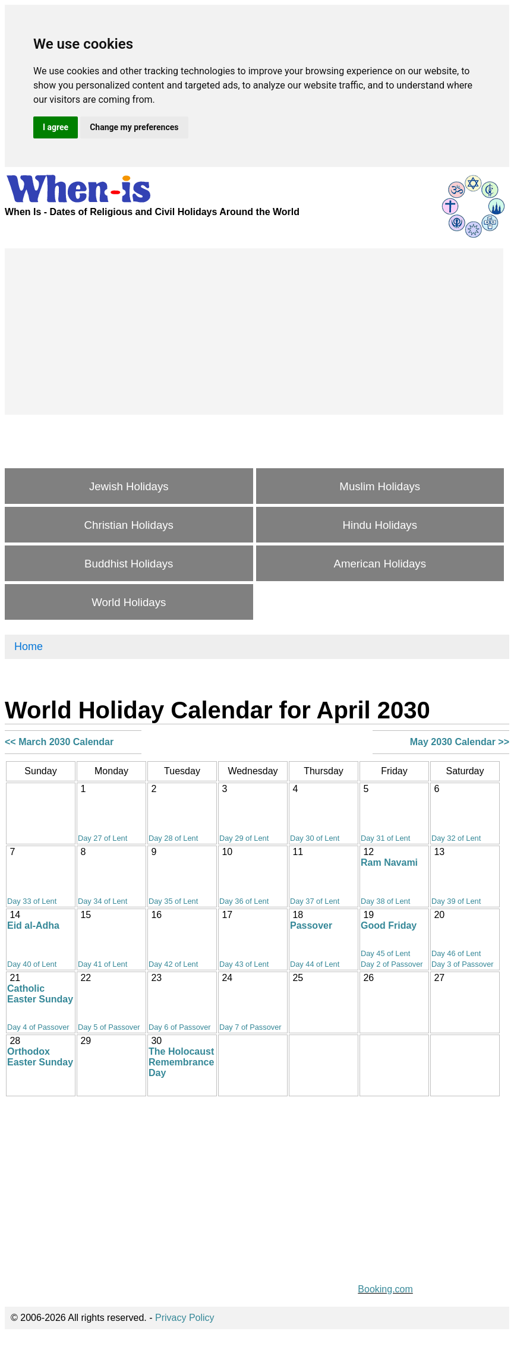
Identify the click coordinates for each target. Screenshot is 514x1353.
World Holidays (129, 602)
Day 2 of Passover (392, 964)
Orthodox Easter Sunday (40, 1056)
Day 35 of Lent (173, 901)
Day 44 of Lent (314, 964)
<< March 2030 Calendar (59, 742)
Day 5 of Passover (109, 1027)
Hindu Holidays (380, 525)
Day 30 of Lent (314, 838)
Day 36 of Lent (244, 901)
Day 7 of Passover (250, 1027)
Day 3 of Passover (462, 964)
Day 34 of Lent (102, 901)
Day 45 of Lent (385, 953)
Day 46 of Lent (456, 953)
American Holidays (380, 563)
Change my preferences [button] (134, 127)
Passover (311, 925)
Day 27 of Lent (102, 838)
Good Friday (389, 925)
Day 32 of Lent (456, 838)
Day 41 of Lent (102, 964)
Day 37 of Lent (314, 901)
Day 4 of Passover (38, 1027)
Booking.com (385, 1289)
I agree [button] (55, 127)
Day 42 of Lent (173, 964)
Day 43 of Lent (244, 964)
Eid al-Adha (33, 925)
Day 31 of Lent (385, 838)
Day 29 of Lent (244, 838)
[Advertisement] (254, 331)
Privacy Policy (185, 1318)
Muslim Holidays (379, 486)
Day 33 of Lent (31, 901)
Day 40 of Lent (31, 964)
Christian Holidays (129, 525)
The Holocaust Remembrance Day (181, 1062)
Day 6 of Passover (180, 1027)
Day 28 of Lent (173, 838)
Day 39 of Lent (456, 901)
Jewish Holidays (129, 486)
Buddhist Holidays (128, 563)
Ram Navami (389, 862)
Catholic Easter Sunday (40, 993)
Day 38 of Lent (385, 901)
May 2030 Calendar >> (459, 742)
